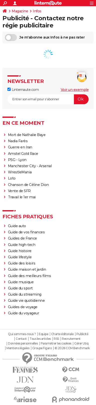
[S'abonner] (48, 99)
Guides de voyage (22, 307)
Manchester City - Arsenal (30, 166)
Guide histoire (20, 251)
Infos (37, 11)
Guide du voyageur (23, 313)
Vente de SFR (19, 191)
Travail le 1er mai (22, 197)
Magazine (20, 11)
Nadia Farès (18, 141)
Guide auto (17, 226)
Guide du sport (20, 288)
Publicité (82, 334)
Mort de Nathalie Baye (27, 135)
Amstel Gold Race (23, 153)
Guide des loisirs (21, 263)
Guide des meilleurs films (29, 276)
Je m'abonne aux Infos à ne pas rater (45, 37)
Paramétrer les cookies (56, 343)
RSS (56, 339)
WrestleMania (20, 172)
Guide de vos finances (26, 232)
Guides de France (22, 238)
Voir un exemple (75, 89)
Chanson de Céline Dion (28, 184)
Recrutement (71, 339)
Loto (12, 178)
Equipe (43, 334)
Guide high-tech (21, 245)
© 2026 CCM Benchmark (72, 348)
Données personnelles (23, 343)
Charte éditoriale (62, 334)
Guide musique (21, 282)
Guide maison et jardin (27, 269)
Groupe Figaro (42, 348)
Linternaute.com (23, 89)
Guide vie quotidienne (26, 300)
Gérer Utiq (81, 343)
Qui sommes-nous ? (22, 334)
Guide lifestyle (20, 257)
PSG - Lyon (17, 160)
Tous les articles (40, 339)
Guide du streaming (24, 294)
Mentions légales (17, 348)
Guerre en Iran (20, 147)
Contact (21, 339)
